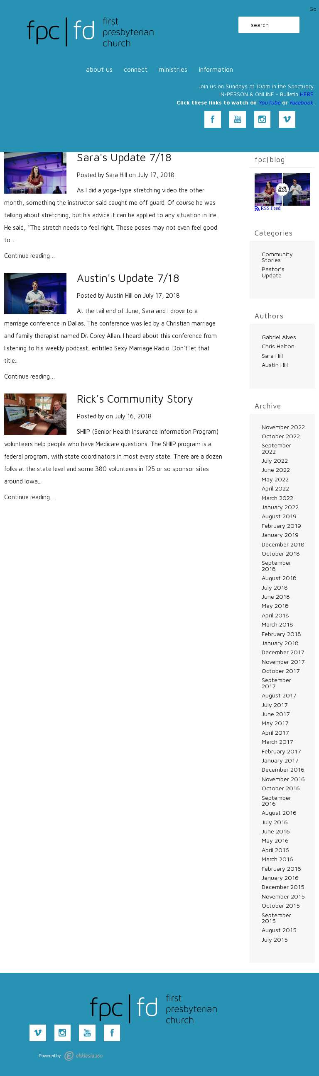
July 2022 (275, 460)
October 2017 (280, 670)
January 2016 (280, 877)
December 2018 (283, 544)
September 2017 (276, 682)
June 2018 (276, 596)
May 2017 (275, 722)
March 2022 (277, 497)
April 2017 (275, 732)
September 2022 (276, 448)
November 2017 (283, 661)
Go (313, 9)
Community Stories (277, 256)
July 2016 (275, 822)
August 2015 (279, 929)
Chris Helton (278, 346)
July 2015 (275, 939)
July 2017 (274, 704)
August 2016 (279, 812)
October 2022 (281, 436)
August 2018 (279, 577)
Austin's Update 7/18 (128, 278)
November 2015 (283, 896)
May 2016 (275, 840)
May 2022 (275, 479)
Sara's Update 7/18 (124, 157)
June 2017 (276, 713)
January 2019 (280, 534)
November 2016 (283, 778)
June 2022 (276, 469)
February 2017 (281, 751)
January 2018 (280, 642)
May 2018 (275, 605)
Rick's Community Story (135, 398)
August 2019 (279, 516)
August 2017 (279, 695)
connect (135, 69)
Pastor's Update (273, 271)
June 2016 (276, 831)
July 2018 (275, 587)
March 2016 (277, 858)
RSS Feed (270, 208)
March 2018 (277, 624)
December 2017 (283, 652)
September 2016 (276, 800)
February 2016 (281, 868)
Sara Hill (116, 174)
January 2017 (280, 760)
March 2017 (277, 741)
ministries (173, 69)
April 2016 (275, 849)
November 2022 (283, 426)
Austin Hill (119, 295)
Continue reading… (29, 255)
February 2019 (281, 525)
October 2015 (281, 905)
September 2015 (276, 917)
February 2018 (281, 633)
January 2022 (280, 506)
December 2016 (283, 769)
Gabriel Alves (279, 336)
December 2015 (283, 886)
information (216, 69)
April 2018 (275, 615)
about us (99, 69)
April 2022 (275, 488)
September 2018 (276, 565)
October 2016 (281, 788)
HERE (307, 94)
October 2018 (281, 553)
